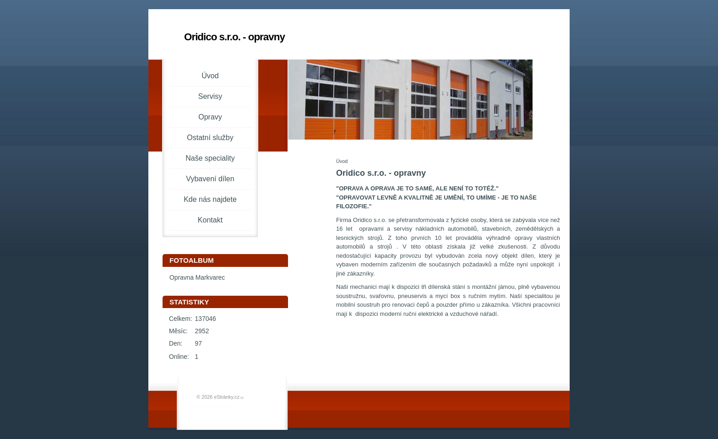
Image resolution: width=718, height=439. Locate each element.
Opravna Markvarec (197, 277)
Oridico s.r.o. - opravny (234, 37)
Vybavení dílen (210, 179)
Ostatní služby (210, 137)
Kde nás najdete (210, 199)
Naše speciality (210, 158)
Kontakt (210, 220)
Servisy (210, 96)
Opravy (210, 117)
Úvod (209, 76)
